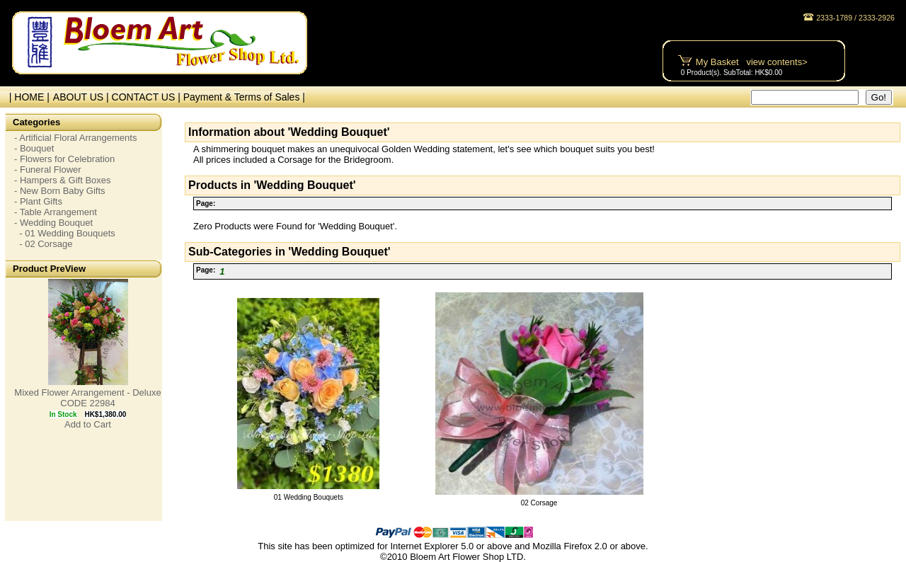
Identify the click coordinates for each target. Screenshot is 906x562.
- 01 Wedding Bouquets (64, 233)
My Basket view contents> (752, 62)
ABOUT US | (82, 97)
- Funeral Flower (47, 169)
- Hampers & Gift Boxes (62, 180)
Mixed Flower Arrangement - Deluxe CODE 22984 (87, 397)
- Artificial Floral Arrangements (75, 137)
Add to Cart (87, 424)
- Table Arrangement (55, 212)
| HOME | (27, 97)
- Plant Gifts (38, 201)
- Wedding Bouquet (53, 222)
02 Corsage (539, 503)
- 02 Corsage (43, 244)
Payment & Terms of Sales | (244, 97)
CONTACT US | (147, 97)
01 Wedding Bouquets (308, 497)
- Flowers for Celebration (64, 159)
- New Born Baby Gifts (59, 190)
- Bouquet (34, 148)
